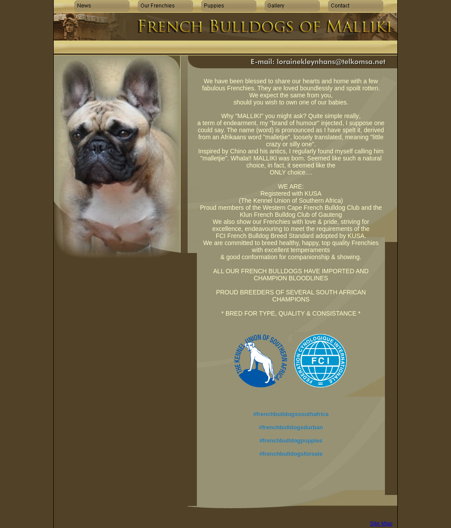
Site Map (381, 523)
